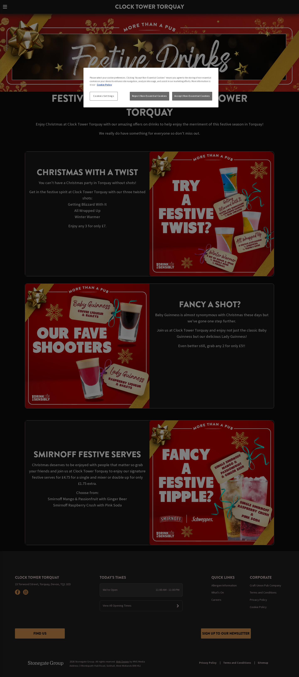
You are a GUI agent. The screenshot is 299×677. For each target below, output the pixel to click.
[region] (150, 88)
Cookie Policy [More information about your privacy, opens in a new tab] (104, 84)
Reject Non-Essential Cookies (149, 96)
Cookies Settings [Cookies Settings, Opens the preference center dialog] (103, 96)
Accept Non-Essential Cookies (192, 96)
